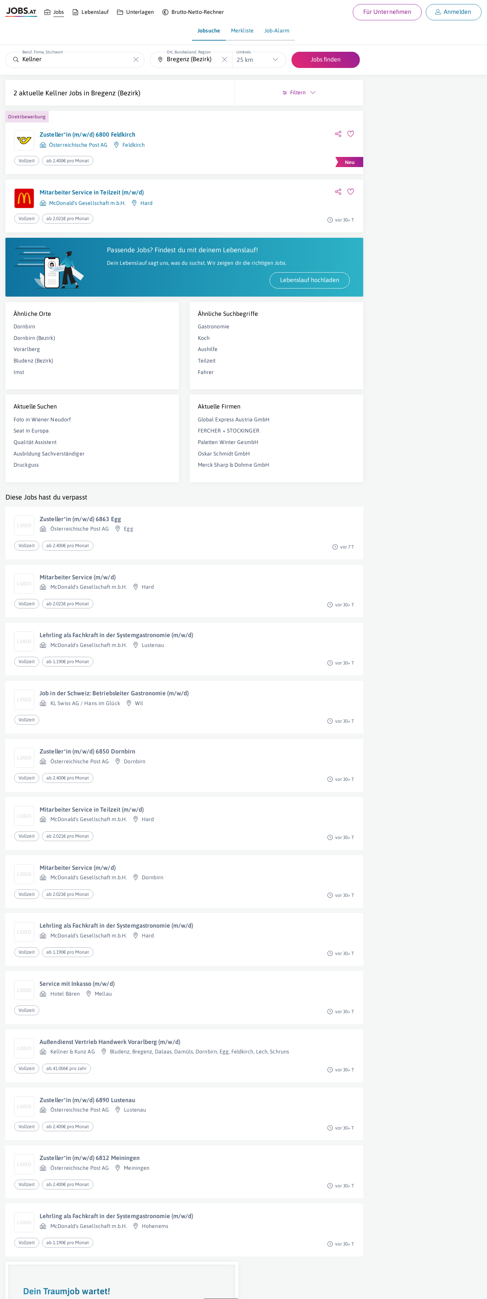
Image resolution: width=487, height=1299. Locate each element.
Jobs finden (326, 59)
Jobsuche (209, 30)
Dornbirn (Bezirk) (34, 353)
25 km (245, 59)
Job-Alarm (276, 30)
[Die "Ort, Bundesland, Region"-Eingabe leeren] (224, 59)
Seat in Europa (31, 446)
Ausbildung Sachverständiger (49, 469)
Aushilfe (145, 365)
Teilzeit (144, 376)
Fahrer (143, 387)
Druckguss (26, 480)
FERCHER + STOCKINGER (166, 446)
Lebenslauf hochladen (184, 295)
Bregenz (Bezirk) (116, 93)
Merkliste (242, 30)
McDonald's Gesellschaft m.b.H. (87, 203)
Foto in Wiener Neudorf (42, 435)
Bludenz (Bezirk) (33, 376)
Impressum (78, 1287)
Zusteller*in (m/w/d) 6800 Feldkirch (88, 134)
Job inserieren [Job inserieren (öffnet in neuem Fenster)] (45, 1287)
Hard (146, 203)
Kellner (56, 93)
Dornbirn (24, 342)
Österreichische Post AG (78, 145)
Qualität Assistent (35, 458)
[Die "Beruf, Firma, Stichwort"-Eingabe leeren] (135, 59)
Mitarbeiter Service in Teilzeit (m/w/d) (92, 192)
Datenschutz (123, 1287)
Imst (19, 387)
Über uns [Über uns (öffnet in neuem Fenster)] (15, 1287)
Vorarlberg (27, 365)
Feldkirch (133, 145)
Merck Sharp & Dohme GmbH (171, 480)
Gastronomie (151, 342)
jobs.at (168, 1287)
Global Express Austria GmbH (171, 435)
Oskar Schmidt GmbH (161, 469)
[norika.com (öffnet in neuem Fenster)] (240, 1287)
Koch (141, 353)
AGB (99, 1287)
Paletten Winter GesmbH (165, 458)
